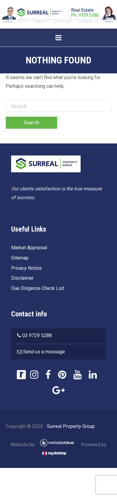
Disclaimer (22, 278)
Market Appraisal (29, 248)
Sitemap (20, 258)
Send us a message (44, 352)
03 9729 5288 (37, 335)
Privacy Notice (26, 268)
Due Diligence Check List (37, 288)
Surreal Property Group (71, 426)
